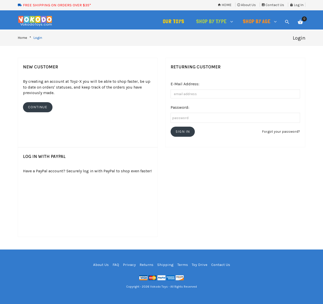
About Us (246, 5)
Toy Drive (199, 264)
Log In (297, 5)
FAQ (116, 264)
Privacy (129, 264)
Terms (182, 264)
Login (37, 38)
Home (224, 5)
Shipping (165, 264)
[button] (183, 132)
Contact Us (272, 5)
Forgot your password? (281, 131)
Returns (146, 264)
